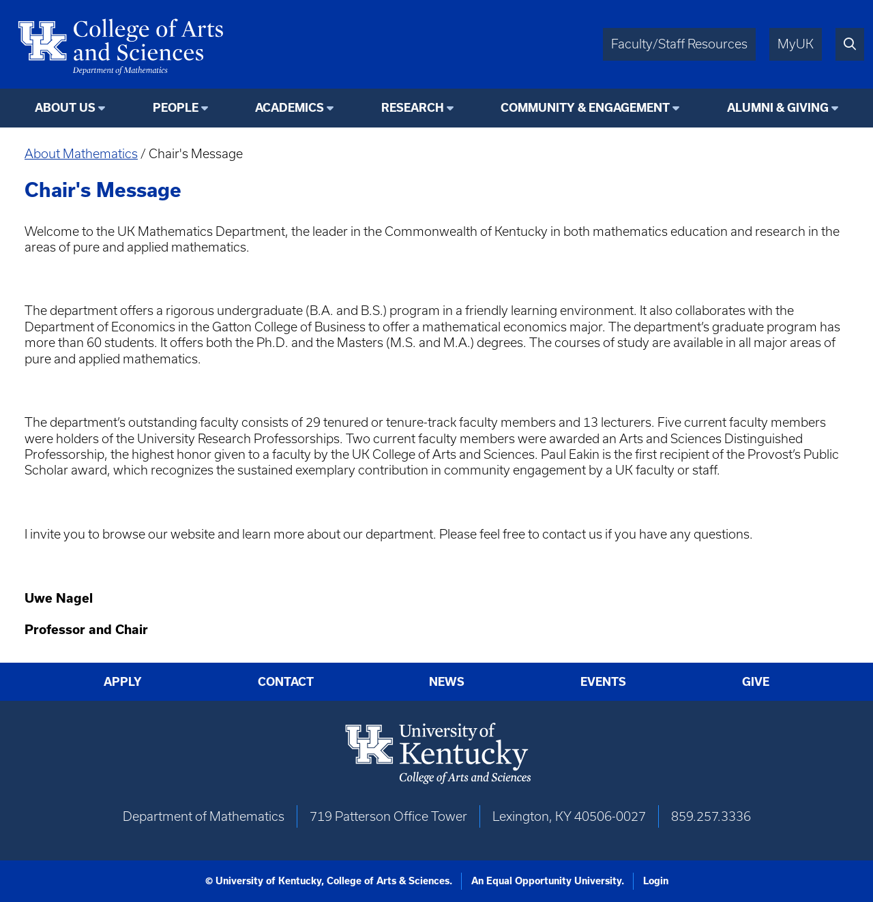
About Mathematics (81, 154)
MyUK (796, 44)
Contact (286, 681)
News (446, 681)
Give (755, 681)
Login (655, 880)
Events (603, 681)
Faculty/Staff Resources (679, 44)
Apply (123, 681)
